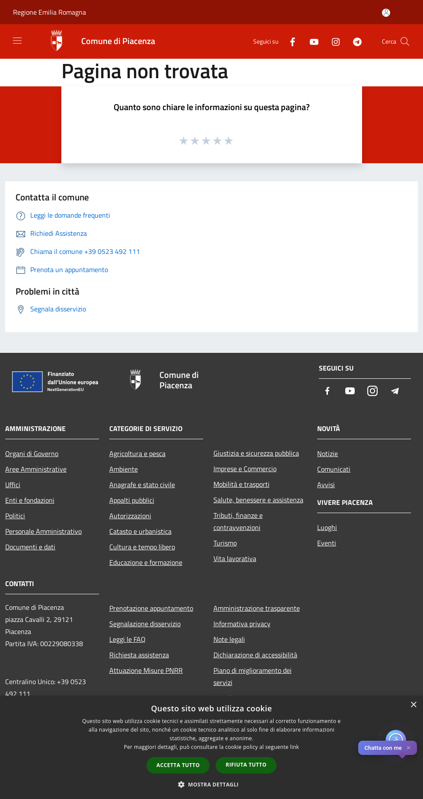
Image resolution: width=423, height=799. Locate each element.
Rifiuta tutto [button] (246, 764)
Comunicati (333, 469)
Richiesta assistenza (139, 655)
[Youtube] (310, 41)
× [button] (413, 705)
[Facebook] (289, 41)
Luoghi (327, 527)
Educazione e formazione (145, 562)
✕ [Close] (408, 748)
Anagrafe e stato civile (142, 484)
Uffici (12, 484)
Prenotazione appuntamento (151, 608)
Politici (15, 515)
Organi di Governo (31, 453)
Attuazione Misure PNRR (146, 670)
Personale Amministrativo (43, 531)
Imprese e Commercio (245, 468)
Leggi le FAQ (127, 639)
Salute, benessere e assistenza (258, 500)
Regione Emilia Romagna (49, 12)
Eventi (326, 543)
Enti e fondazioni (29, 500)
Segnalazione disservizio (145, 623)
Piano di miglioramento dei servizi (252, 676)
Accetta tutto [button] (178, 765)
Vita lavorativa (234, 558)
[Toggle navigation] (17, 40)
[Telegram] (354, 41)
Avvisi (326, 484)
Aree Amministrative (36, 469)
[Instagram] (332, 41)
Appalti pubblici (131, 500)
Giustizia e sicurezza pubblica (256, 453)
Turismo (225, 543)
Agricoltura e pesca (137, 453)
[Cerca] (405, 41)
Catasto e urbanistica (140, 531)
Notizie (327, 453)
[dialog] (211, 747)
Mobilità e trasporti (241, 484)
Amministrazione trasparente (256, 608)
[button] (211, 784)
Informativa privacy (241, 623)
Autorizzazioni (130, 515)
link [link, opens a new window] (294, 747)
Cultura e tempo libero (142, 547)
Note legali (229, 639)
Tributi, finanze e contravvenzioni (238, 521)
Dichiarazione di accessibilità (255, 655)
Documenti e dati (30, 547)
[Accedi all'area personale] (386, 13)
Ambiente (123, 469)
